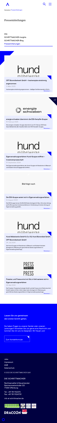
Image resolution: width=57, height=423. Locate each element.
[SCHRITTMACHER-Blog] (28, 40)
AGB (6, 365)
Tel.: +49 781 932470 (12, 392)
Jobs (6, 359)
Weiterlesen (47, 91)
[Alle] (28, 34)
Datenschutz (9, 368)
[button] (3, 419)
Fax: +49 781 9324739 (12, 394)
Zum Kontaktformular (14, 339)
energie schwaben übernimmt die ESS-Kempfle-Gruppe (26, 119)
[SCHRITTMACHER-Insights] (28, 37)
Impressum (8, 362)
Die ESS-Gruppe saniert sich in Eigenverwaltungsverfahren (27, 197)
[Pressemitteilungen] (28, 44)
